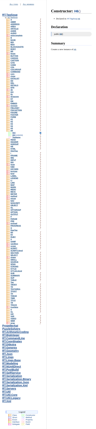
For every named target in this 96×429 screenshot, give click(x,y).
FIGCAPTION (16, 110)
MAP (12, 185)
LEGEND (14, 178)
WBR (12, 321)
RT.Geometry (10, 350)
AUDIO (13, 33)
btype (12, 54)
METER (13, 194)
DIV (12, 92)
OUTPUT (14, 214)
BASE (13, 40)
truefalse (14, 307)
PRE (12, 221)
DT (11, 99)
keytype (13, 171)
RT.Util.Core (9, 394)
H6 (11, 131)
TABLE (13, 280)
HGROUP (14, 144)
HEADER (14, 142)
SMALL (13, 260)
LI (11, 180)
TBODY (13, 285)
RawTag (13, 230)
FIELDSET (14, 108)
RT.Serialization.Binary (16, 379)
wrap (12, 323)
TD (11, 287)
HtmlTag (14, 151)
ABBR (13, 22)
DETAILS (14, 85)
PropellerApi (10, 325)
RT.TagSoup (10, 14)
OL (11, 208)
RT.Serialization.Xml (15, 385)
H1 (11, 119)
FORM (13, 117)
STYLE (13, 269)
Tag (12, 282)
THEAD (13, 296)
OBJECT (14, 205)
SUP (12, 278)
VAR (12, 316)
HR (11, 146)
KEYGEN (14, 169)
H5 (11, 128)
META (13, 192)
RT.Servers (9, 388)
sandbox (14, 244)
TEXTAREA (15, 289)
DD (11, 81)
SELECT (14, 255)
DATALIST (14, 78)
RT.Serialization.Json (15, 382)
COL (12, 67)
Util (12, 314)
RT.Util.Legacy (11, 398)
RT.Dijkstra (9, 344)
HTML (13, 149)
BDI (12, 42)
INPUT (13, 160)
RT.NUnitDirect (11, 366)
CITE (12, 63)
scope (13, 246)
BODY (13, 49)
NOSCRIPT (15, 203)
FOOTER (14, 115)
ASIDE (13, 31)
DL (11, 94)
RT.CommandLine (13, 338)
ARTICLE (14, 29)
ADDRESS (15, 24)
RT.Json (7, 354)
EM (11, 101)
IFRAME (14, 155)
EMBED (13, 103)
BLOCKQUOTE (17, 47)
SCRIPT (13, 248)
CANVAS (14, 58)
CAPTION (14, 60)
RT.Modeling (10, 363)
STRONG (14, 266)
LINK (12, 183)
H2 (11, 122)
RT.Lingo (8, 357)
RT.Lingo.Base (11, 360)
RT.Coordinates (12, 341)
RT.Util (6, 391)
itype (12, 165)
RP (11, 232)
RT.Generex (9, 347)
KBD (12, 167)
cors (12, 74)
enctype (13, 106)
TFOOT (13, 291)
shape (13, 257)
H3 (11, 124)
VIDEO (13, 319)
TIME (12, 298)
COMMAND (15, 72)
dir (11, 90)
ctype (12, 76)
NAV (12, 201)
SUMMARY (15, 276)
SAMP (13, 242)
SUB (12, 273)
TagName (16, 137)
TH (11, 294)
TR (11, 303)
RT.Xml (6, 401)
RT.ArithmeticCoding (15, 332)
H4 (11, 126)
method (13, 196)
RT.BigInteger (10, 335)
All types (14, 4)
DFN (12, 88)
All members (28, 4)
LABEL (13, 176)
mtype (13, 199)
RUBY (13, 237)
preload (13, 223)
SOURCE (14, 262)
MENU (13, 189)
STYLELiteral (16, 271)
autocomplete (16, 35)
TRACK (13, 305)
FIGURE (13, 112)
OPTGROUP (15, 210)
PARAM (13, 219)
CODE (13, 65)
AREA (13, 26)
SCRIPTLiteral (16, 251)
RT (11, 235)
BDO (12, 45)
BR (11, 51)
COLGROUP (15, 69)
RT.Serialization (12, 376)
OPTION (14, 212)
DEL (12, 83)
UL (11, 312)
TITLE (13, 300)
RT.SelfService (11, 372)
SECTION (14, 253)
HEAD (13, 140)
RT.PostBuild (10, 369)
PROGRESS (15, 226)
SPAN (13, 264)
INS (12, 162)
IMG (12, 158)
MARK (13, 187)
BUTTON (14, 56)
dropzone (14, 97)
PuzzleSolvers (11, 328)
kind (12, 174)
